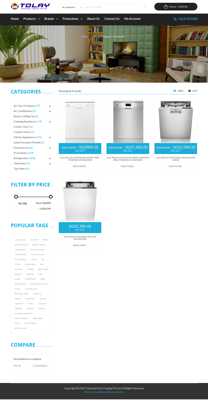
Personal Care (21, 148)
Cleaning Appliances (25, 122)
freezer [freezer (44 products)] (19, 270)
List (192, 91)
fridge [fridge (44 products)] (30, 270)
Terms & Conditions (95, 392)
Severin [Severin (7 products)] (37, 294)
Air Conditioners (23, 111)
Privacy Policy (116, 392)
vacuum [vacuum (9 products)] (42, 304)
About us (93, 19)
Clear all (17, 366)
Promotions (72, 19)
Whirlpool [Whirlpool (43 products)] (38, 319)
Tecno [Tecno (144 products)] (43, 299)
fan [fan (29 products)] (42, 265)
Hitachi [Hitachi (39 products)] (30, 274)
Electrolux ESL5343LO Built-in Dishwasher (80, 238)
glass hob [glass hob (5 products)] (43, 270)
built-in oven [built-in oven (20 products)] (21, 245)
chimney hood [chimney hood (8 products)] (37, 250)
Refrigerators (21, 158)
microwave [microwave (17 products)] (20, 284)
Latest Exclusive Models (27, 143)
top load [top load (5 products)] (19, 304)
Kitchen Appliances (24, 137)
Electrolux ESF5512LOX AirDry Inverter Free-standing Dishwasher (128, 159)
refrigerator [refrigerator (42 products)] (31, 289)
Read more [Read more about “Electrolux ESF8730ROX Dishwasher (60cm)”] (175, 167)
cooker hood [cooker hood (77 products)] (37, 255)
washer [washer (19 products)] (42, 309)
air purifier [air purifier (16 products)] (20, 240)
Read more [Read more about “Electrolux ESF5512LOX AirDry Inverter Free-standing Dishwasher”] (127, 167)
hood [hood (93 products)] (17, 279)
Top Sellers (20, 169)
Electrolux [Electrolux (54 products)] (30, 265)
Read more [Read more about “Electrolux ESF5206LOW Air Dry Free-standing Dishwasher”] (79, 167)
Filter (22, 204)
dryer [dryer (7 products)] (34, 260)
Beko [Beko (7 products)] (45, 240)
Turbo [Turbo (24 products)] (31, 304)
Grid (178, 91)
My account (132, 19)
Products (31, 19)
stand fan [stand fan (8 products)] (30, 299)
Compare (39, 366)
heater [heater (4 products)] (18, 274)
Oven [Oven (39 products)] (17, 289)
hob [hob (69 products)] (40, 274)
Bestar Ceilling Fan (24, 116)
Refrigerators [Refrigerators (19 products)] (22, 294)
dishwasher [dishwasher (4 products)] (21, 260)
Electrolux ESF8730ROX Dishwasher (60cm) (175, 159)
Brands (51, 19)
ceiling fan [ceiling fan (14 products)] (20, 250)
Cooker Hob (21, 127)
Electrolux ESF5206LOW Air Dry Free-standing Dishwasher (80, 159)
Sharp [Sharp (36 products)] (18, 299)
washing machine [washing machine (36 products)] (24, 314)
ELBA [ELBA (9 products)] (17, 265)
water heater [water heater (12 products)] (21, 319)
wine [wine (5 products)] (17, 324)
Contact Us (112, 19)
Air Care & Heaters (24, 106)
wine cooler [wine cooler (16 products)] (21, 328)
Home (15, 19)
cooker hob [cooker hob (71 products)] (20, 255)
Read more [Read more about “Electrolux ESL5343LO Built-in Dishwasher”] (79, 246)
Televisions (20, 163)
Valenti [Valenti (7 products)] (18, 309)
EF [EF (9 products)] (43, 260)
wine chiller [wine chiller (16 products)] (31, 324)
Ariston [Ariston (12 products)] (34, 240)
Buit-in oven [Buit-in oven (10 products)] (39, 245)
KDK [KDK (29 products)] (43, 279)
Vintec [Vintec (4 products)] (30, 309)
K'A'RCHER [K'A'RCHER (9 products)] (30, 279)
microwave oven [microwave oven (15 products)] (39, 284)
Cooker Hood (21, 132)
